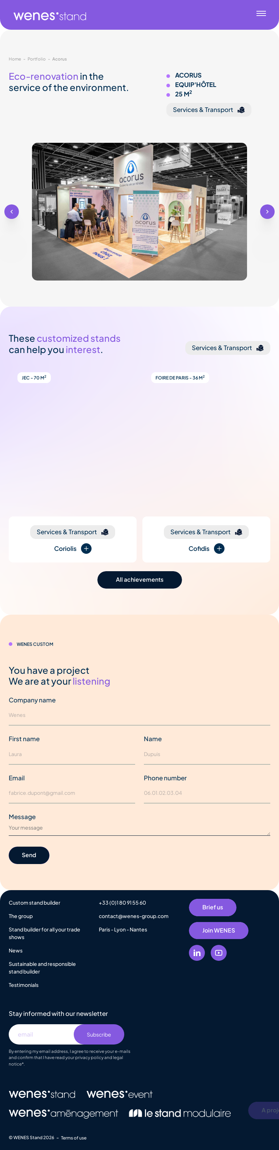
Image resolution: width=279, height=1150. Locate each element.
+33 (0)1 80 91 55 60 (122, 902)
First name (24, 739)
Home (15, 59)
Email (17, 778)
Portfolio (37, 59)
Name (153, 739)
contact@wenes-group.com (134, 916)
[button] (11, 211)
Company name (32, 700)
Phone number (165, 778)
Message (22, 817)
